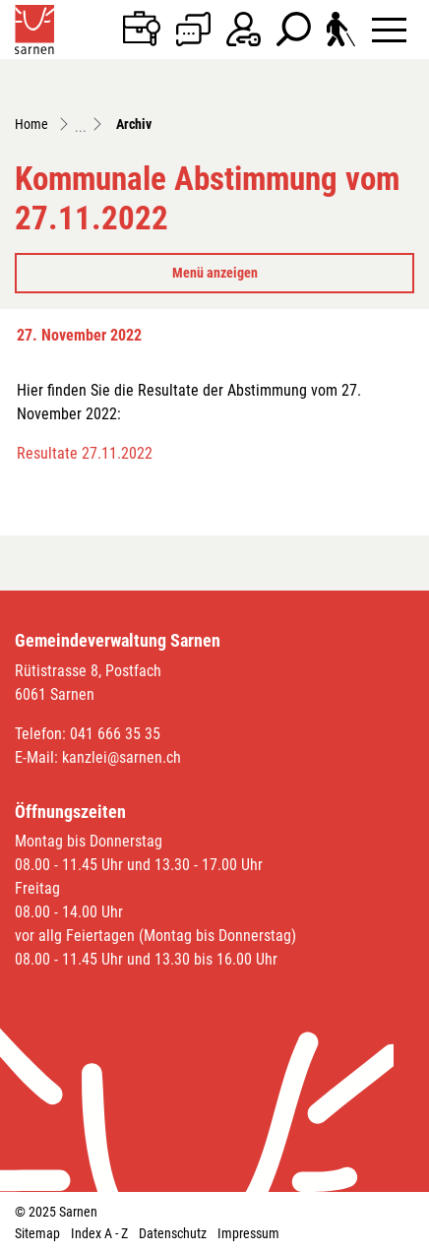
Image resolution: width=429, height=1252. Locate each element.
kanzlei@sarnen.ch (121, 757)
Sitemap (37, 1233)
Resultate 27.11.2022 (85, 453)
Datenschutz (173, 1233)
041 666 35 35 (115, 733)
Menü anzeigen (215, 273)
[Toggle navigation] (389, 29)
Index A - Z (99, 1233)
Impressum (248, 1233)
